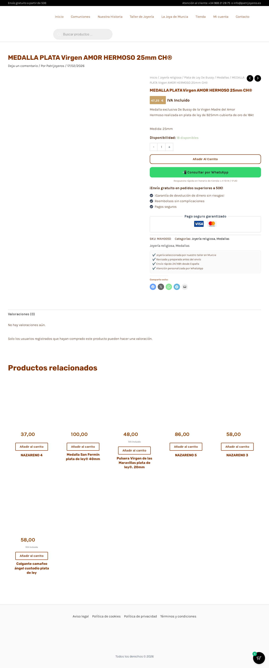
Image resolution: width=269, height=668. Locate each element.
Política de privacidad (140, 616)
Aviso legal (81, 616)
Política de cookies (106, 616)
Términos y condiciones (178, 616)
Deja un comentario (23, 66)
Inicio (153, 77)
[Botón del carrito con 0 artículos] (259, 658)
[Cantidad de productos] (161, 147)
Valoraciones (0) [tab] (21, 314)
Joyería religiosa (170, 77)
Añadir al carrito (205, 159)
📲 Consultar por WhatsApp (205, 172)
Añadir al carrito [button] (32, 447)
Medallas (223, 77)
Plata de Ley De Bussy (199, 77)
